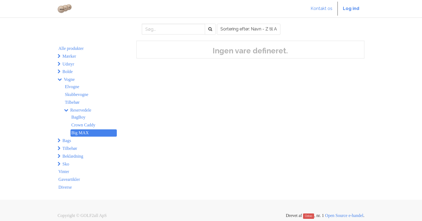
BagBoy (78, 117)
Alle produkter (71, 48)
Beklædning (72, 156)
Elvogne (72, 86)
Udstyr (68, 64)
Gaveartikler (69, 179)
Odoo (308, 216)
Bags (66, 140)
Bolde (67, 71)
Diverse (65, 187)
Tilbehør (72, 102)
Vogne (69, 79)
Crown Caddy (83, 125)
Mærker (69, 56)
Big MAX (80, 132)
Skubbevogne (76, 94)
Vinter (63, 171)
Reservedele (80, 110)
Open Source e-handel (344, 215)
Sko (65, 164)
